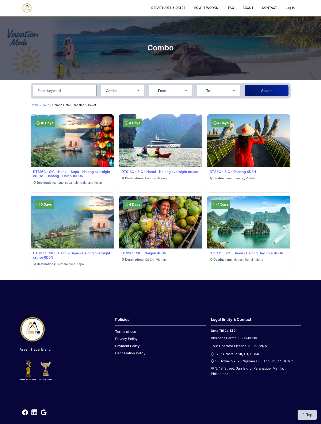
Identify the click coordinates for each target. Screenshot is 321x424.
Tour (45, 105)
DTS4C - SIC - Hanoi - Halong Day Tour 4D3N (246, 253)
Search (266, 91)
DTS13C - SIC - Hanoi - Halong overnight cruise (159, 172)
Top (307, 415)
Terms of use (125, 331)
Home (35, 105)
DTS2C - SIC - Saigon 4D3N (143, 253)
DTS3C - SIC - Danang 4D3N (233, 172)
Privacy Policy (126, 339)
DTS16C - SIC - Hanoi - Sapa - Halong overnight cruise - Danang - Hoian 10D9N (71, 174)
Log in (290, 8)
